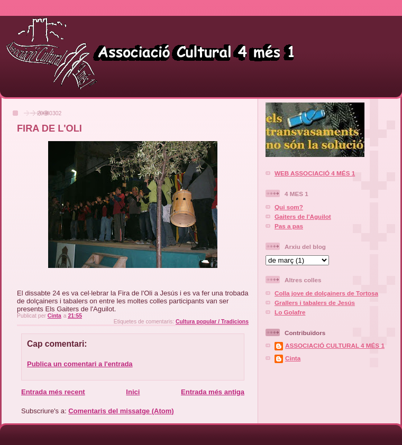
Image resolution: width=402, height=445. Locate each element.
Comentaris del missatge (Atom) (120, 411)
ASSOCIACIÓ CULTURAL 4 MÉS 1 (335, 345)
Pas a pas (289, 225)
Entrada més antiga (212, 392)
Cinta (292, 358)
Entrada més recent (53, 392)
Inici (133, 392)
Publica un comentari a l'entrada (80, 364)
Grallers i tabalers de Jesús (315, 302)
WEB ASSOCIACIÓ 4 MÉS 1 (315, 173)
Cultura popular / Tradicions (212, 322)
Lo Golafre (290, 312)
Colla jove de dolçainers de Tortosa (326, 293)
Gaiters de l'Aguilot (303, 216)
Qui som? (289, 206)
